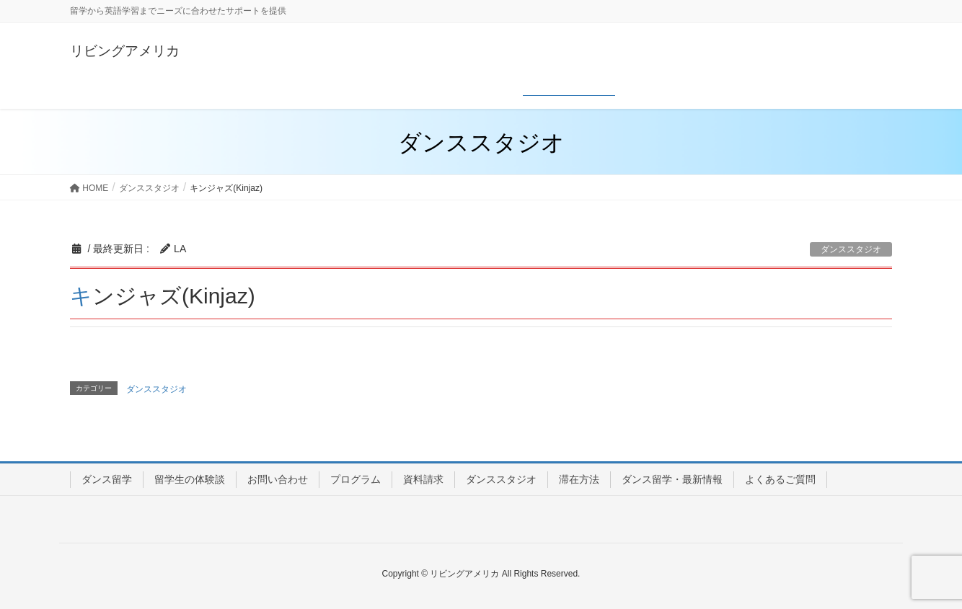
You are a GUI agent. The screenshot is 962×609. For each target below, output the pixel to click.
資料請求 (423, 479)
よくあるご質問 (780, 479)
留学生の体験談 (189, 479)
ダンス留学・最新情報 (672, 479)
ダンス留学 (106, 479)
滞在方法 (579, 479)
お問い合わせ (277, 479)
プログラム (355, 479)
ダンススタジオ (851, 249)
